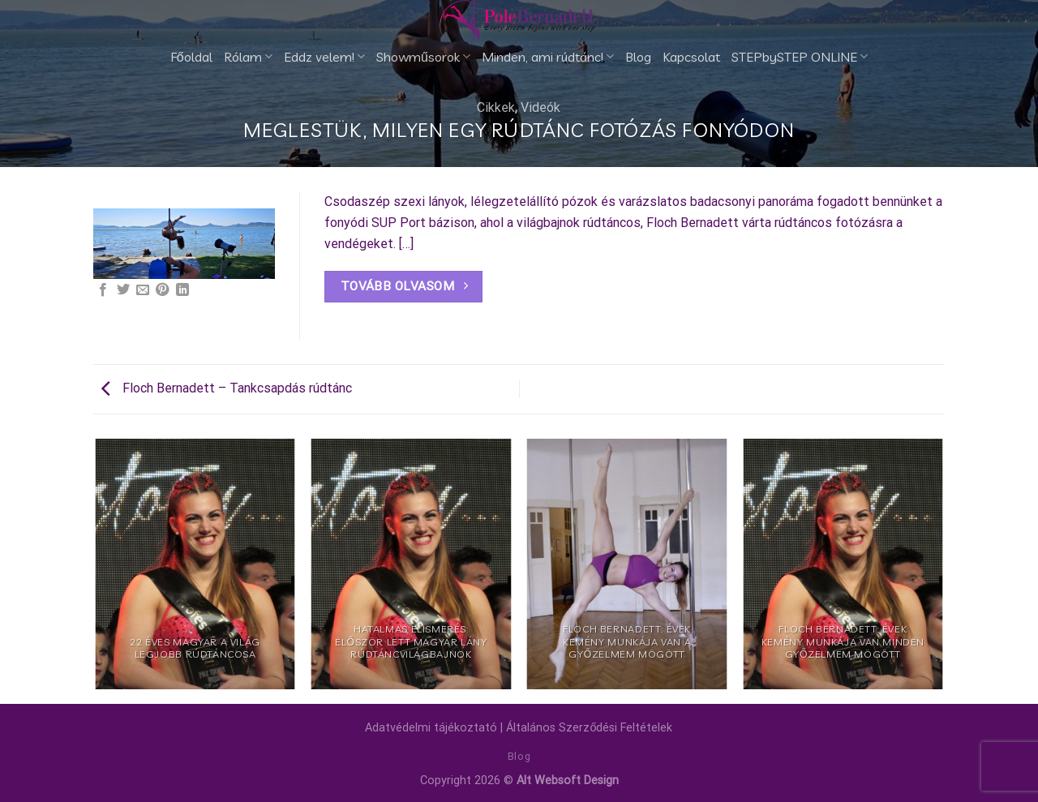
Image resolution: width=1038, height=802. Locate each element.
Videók (540, 107)
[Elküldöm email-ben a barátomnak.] (142, 290)
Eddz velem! (324, 57)
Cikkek (496, 107)
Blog (638, 57)
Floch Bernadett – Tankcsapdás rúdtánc (226, 388)
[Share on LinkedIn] (182, 290)
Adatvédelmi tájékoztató (431, 728)
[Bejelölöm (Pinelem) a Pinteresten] (162, 290)
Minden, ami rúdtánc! (548, 57)
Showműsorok (423, 57)
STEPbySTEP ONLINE (799, 57)
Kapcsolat (691, 57)
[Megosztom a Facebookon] (103, 290)
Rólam (248, 57)
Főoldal (191, 57)
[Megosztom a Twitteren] (123, 290)
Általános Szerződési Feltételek (589, 728)
